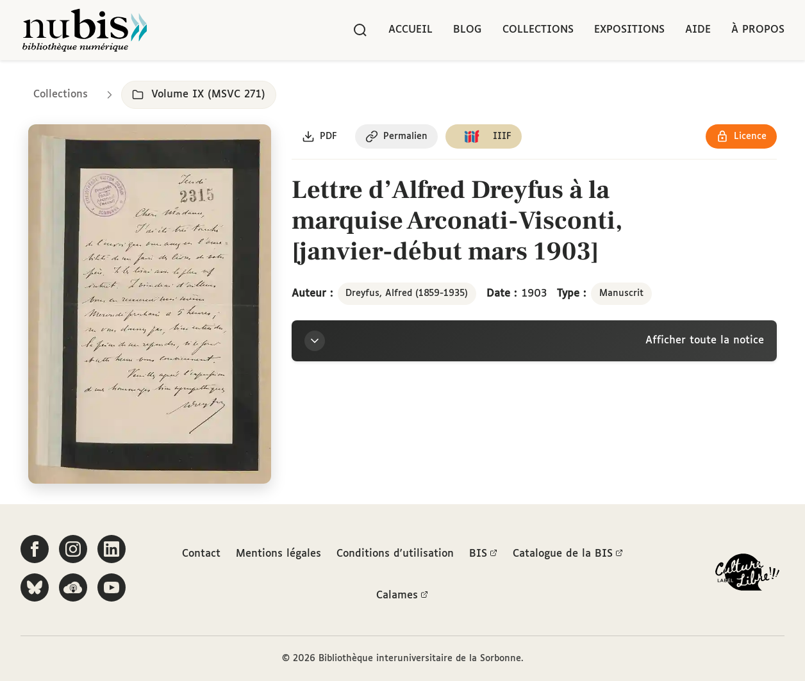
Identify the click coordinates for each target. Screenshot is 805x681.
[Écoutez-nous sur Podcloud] (73, 587)
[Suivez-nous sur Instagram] (73, 549)
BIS (483, 554)
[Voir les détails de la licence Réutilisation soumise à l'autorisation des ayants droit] (741, 136)
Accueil (410, 29)
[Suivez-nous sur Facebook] (35, 549)
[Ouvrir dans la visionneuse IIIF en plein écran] (149, 304)
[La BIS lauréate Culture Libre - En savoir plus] (747, 575)
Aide (698, 29)
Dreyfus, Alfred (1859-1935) (406, 293)
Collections (538, 29)
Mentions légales (278, 553)
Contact (201, 553)
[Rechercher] (360, 30)
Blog (467, 29)
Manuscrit (621, 293)
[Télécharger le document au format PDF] (319, 136)
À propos (757, 29)
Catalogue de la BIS (568, 554)
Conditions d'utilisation (395, 553)
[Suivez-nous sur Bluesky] (35, 587)
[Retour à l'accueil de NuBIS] (85, 30)
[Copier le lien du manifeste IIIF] (483, 136)
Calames (402, 595)
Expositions (629, 29)
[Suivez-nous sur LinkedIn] (111, 549)
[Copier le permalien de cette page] (396, 136)
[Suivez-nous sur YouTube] (111, 587)
